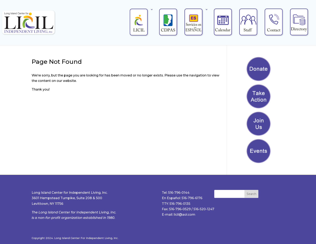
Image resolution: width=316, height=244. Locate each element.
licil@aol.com (184, 214)
